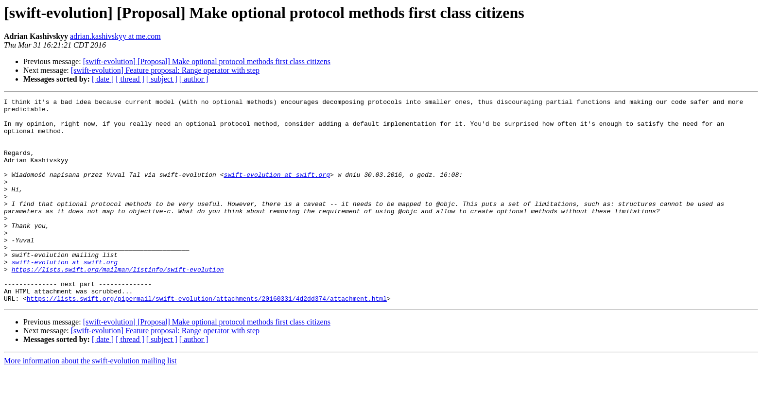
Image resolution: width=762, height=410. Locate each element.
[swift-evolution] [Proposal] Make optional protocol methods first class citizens (206, 61)
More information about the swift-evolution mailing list (90, 401)
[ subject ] (161, 79)
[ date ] (103, 79)
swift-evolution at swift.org (276, 190)
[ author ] (193, 79)
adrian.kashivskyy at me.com (115, 36)
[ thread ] (130, 79)
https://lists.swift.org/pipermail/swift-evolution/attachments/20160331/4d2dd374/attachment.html (207, 339)
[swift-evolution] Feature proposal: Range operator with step (165, 70)
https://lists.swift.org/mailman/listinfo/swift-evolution (118, 304)
